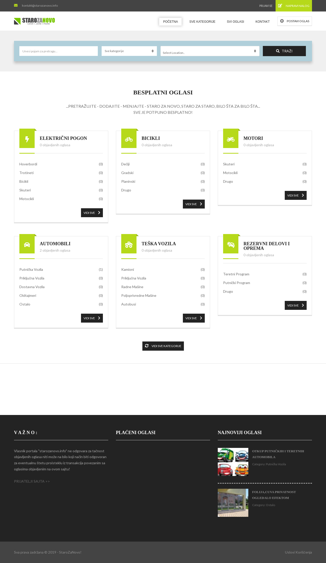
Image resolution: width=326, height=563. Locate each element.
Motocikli (61, 199)
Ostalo (61, 304)
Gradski (163, 173)
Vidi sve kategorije (163, 346)
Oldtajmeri (61, 295)
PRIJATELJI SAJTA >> (32, 481)
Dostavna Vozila (61, 287)
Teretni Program (265, 274)
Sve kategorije (202, 21)
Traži (284, 51)
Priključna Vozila (61, 278)
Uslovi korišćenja (298, 552)
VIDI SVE (92, 213)
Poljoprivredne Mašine (163, 295)
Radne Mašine (163, 287)
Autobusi (163, 304)
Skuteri (61, 190)
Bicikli (61, 181)
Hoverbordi (61, 164)
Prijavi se (265, 5)
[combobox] (210, 51)
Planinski (163, 181)
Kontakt (262, 21)
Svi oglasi (235, 21)
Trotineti (61, 173)
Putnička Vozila (61, 269)
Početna (170, 21)
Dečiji (163, 164)
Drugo (163, 190)
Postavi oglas (294, 21)
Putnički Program (265, 283)
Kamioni (163, 269)
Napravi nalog (293, 6)
